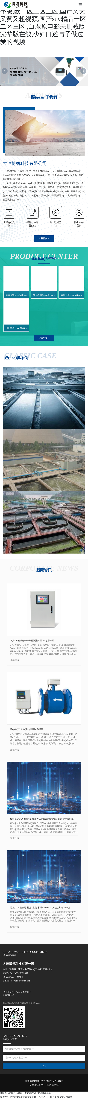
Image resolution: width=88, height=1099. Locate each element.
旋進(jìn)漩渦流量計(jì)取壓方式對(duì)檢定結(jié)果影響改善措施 (41, 819)
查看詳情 (14, 660)
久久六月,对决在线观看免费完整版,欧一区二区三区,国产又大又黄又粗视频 (36, 1097)
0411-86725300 (21, 973)
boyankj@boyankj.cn (20, 981)
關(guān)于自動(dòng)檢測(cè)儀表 (26, 729)
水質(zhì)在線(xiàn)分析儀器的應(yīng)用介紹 (32, 640)
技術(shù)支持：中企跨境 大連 (44, 1085)
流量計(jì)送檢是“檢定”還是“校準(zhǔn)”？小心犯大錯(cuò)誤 (40, 907)
